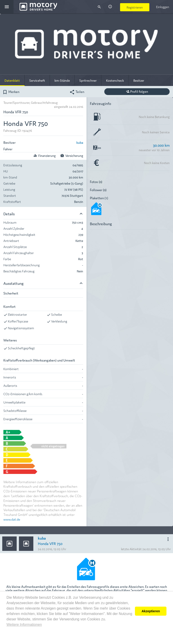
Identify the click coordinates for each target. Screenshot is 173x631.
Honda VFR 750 (50, 543)
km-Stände (62, 80)
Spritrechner (88, 80)
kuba (79, 142)
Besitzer (138, 80)
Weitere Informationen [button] (24, 624)
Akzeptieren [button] (150, 611)
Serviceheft (37, 80)
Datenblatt (12, 80)
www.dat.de (11, 519)
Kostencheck (115, 80)
